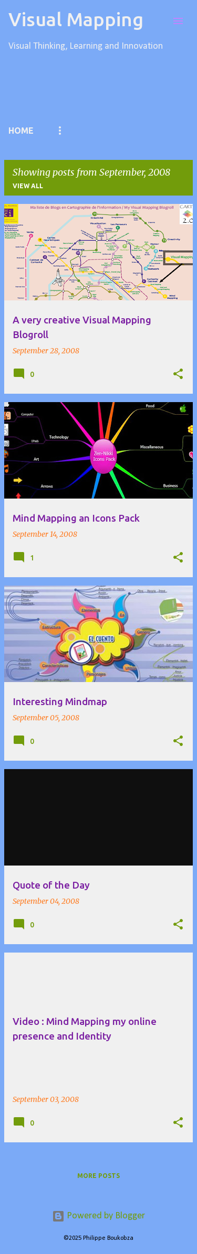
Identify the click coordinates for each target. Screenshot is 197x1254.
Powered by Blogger (98, 1216)
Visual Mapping (75, 19)
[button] (178, 374)
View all (28, 185)
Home (21, 130)
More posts (98, 1175)
